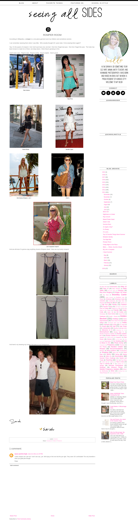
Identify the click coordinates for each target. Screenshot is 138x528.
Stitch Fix (108, 356)
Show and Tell (117, 352)
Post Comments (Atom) (24, 519)
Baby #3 (105, 288)
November (107, 197)
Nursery (109, 339)
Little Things (123, 326)
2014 (104, 184)
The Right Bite (107, 239)
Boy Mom (106, 294)
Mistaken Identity (108, 237)
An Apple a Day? (108, 227)
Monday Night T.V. (119, 332)
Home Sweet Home (116, 320)
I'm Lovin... (106, 232)
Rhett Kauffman (111, 350)
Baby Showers (116, 288)
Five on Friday (104, 308)
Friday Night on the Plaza (110, 244)
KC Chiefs (122, 324)
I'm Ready (106, 229)
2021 (104, 172)
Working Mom (121, 371)
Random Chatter (117, 347)
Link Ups (112, 326)
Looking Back (106, 328)
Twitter (54, 440)
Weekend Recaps (117, 367)
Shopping (105, 352)
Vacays (102, 365)
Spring (117, 354)
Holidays (116, 319)
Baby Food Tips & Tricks (117, 382)
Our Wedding (117, 341)
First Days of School (120, 306)
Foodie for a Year (116, 308)
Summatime (119, 356)
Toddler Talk (104, 361)
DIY (116, 302)
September (107, 202)
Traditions (111, 361)
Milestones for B (107, 330)
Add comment (14, 465)
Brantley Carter (119, 294)
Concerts (102, 301)
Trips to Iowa (120, 362)
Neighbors (118, 337)
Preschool (122, 345)
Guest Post (122, 314)
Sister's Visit (106, 222)
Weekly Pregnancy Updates (109, 369)
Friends (116, 310)
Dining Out (109, 302)
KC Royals (103, 326)
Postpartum (102, 345)
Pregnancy (111, 345)
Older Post (92, 516)
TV (113, 363)
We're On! (106, 211)
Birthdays (121, 290)
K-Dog (114, 324)
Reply (16, 461)
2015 (104, 182)
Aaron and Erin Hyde (21, 454)
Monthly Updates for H (112, 335)
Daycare (102, 302)
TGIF (117, 360)
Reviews (102, 350)
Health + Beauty (113, 316)
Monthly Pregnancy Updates (107, 333)
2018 (104, 174)
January (106, 265)
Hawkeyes (103, 316)
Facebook (49, 440)
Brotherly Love (120, 297)
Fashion (56, 439)
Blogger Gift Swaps (121, 292)
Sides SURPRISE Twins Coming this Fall (117, 394)
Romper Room (107, 242)
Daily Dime (121, 301)
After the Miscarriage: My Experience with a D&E (117, 433)
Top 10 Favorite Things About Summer (114, 234)
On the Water (118, 339)
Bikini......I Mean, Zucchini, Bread (112, 247)
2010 (104, 268)
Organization (107, 341)
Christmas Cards (120, 299)
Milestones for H (120, 330)
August (106, 204)
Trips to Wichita (105, 363)
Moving (112, 337)
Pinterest (59, 440)
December (107, 194)
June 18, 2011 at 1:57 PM (35, 454)
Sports (109, 354)
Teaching (109, 360)
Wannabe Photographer (116, 365)
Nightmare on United (109, 214)
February (106, 263)
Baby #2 (124, 286)
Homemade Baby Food (113, 322)
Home (52, 516)
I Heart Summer (107, 252)
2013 (104, 187)
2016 (104, 179)
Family (114, 304)
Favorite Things (107, 306)
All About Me (103, 286)
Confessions (112, 301)
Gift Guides (119, 312)
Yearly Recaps (103, 372)
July (105, 207)
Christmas (108, 299)
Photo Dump (118, 343)
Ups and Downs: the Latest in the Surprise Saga (118, 420)
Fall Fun (105, 304)
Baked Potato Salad (108, 219)
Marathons (116, 328)
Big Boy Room (111, 290)
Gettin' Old (110, 312)
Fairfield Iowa (123, 302)
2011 (104, 192)
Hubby (124, 322)
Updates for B (121, 363)
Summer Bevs (107, 224)
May (105, 255)
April (105, 257)
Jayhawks (107, 324)
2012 (104, 190)
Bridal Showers (109, 297)
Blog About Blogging (106, 292)
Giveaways (102, 314)
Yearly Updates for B (114, 372)
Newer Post (13, 516)
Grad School (111, 314)
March (106, 260)
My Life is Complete (108, 249)
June (105, 209)
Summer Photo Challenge (107, 358)
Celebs (101, 299)
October (106, 199)
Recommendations (116, 349)
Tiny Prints (124, 360)
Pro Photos (103, 347)
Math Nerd (124, 328)
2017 (104, 177)
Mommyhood (104, 332)
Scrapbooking (123, 350)
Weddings (102, 367)
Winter (112, 371)
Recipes (102, 349)
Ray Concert (106, 217)
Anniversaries (113, 286)
